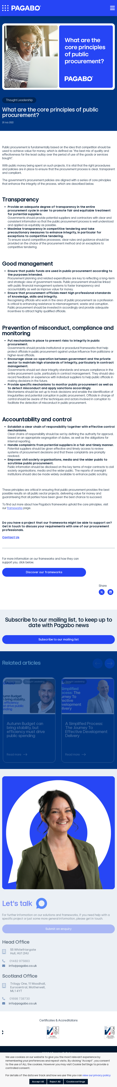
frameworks (15, 508)
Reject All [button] (55, 1081)
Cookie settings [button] (75, 1081)
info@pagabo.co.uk (23, 967)
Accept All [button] (38, 1081)
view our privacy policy (96, 1075)
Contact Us (10, 537)
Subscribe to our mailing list (74, 639)
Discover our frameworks (53, 572)
